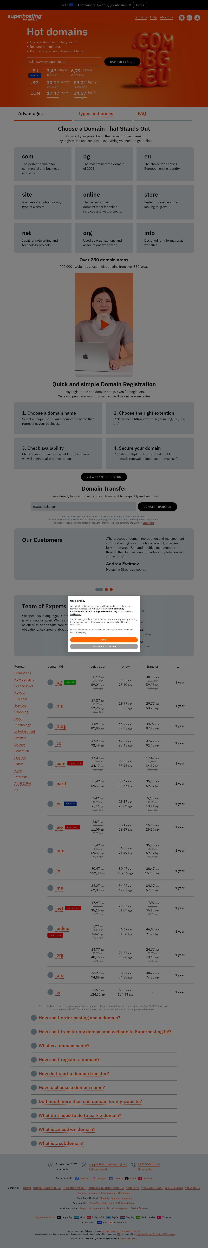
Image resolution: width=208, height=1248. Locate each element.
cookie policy (75, 614)
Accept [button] (104, 640)
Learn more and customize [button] (104, 646)
